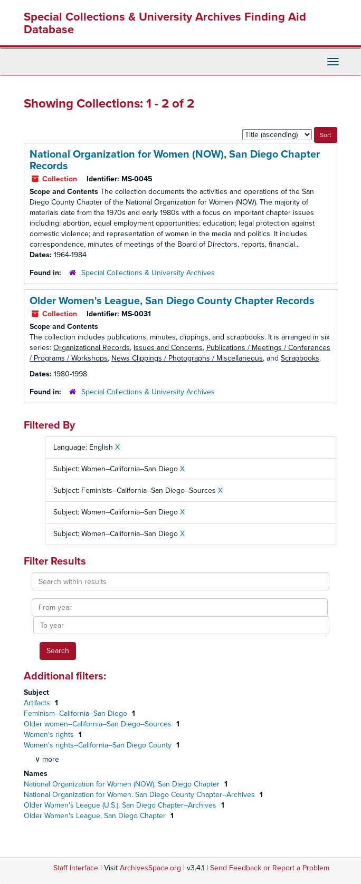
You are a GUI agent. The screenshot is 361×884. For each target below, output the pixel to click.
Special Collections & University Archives (148, 272)
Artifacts (38, 702)
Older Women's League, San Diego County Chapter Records (172, 301)
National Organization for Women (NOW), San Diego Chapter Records (175, 160)
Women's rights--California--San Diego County (99, 745)
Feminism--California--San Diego (76, 713)
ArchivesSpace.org (150, 867)
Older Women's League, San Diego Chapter (96, 815)
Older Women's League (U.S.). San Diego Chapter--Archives (121, 805)
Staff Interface (75, 867)
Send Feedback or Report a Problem (269, 867)
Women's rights (50, 734)
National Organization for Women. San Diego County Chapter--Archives (140, 794)
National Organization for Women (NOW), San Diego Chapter (123, 784)
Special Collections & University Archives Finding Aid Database (165, 23)
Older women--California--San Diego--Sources (99, 724)
